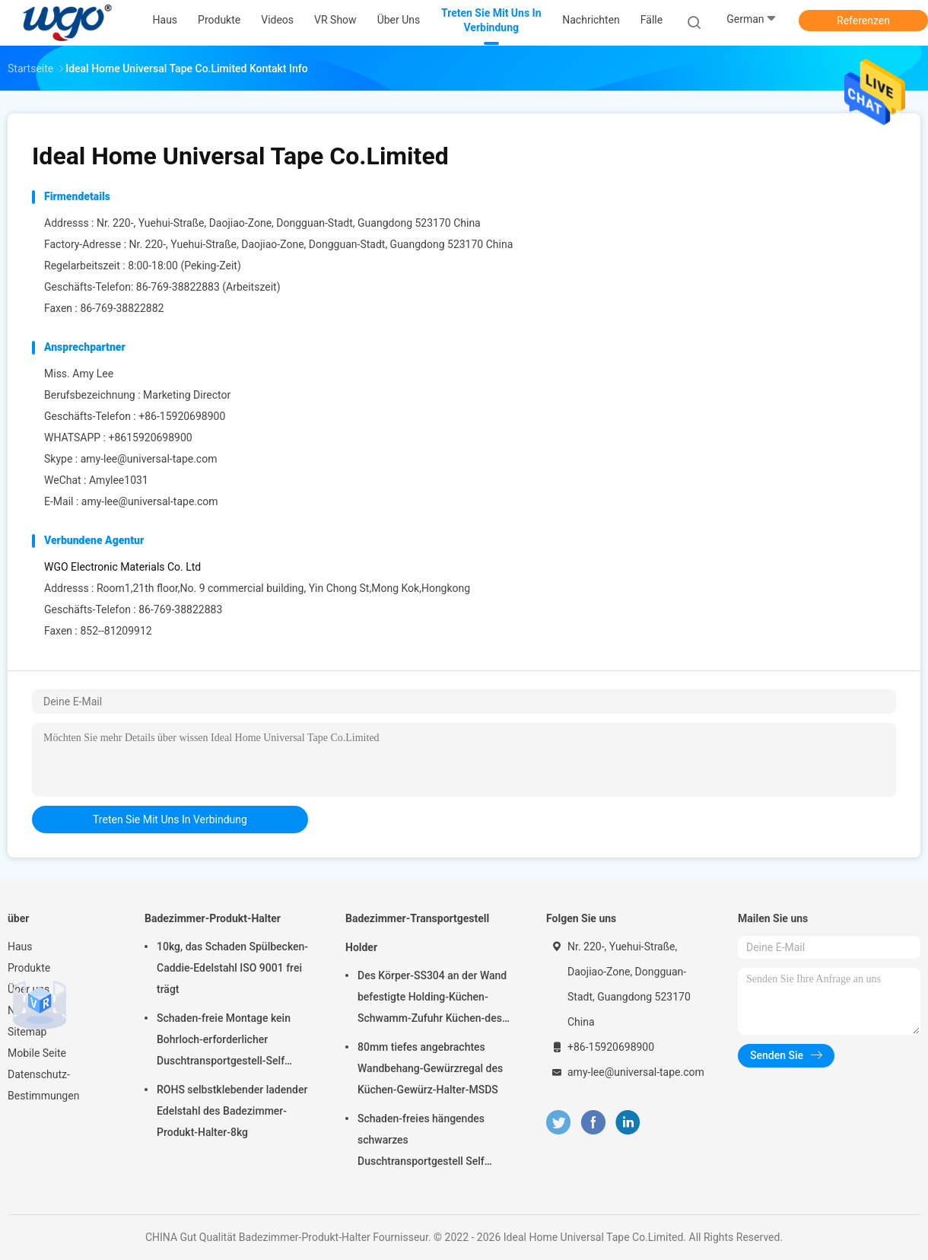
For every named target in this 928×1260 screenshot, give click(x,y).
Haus (20, 946)
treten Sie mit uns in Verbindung (170, 819)
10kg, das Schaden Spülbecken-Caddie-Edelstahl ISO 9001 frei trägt (232, 967)
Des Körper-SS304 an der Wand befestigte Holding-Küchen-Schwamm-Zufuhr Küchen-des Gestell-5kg (432, 999)
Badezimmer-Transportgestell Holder (417, 932)
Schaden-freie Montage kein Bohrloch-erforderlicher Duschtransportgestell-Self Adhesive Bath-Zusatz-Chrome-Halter (231, 1041)
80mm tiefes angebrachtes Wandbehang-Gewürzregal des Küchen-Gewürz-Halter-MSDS (430, 1068)
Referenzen (863, 20)
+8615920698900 (150, 437)
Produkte (29, 968)
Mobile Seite (37, 1053)
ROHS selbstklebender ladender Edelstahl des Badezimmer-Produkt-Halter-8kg (232, 1110)
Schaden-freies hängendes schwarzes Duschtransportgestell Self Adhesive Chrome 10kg (421, 1142)
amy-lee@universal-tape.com (149, 459)
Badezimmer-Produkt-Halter (213, 918)
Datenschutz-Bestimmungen (43, 1085)
